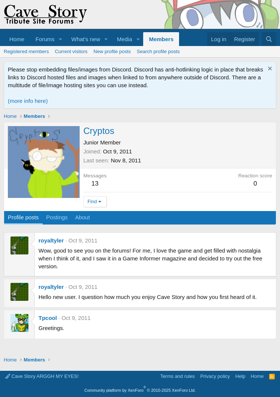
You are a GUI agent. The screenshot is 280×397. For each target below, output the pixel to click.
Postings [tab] (57, 217)
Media (124, 39)
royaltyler (51, 240)
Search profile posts (158, 51)
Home (16, 39)
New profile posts (112, 51)
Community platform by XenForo (140, 390)
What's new (85, 39)
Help (241, 376)
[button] (60, 39)
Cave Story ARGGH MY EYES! (42, 376)
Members (161, 39)
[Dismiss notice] (269, 69)
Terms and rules (177, 376)
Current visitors (71, 51)
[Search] (269, 39)
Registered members (26, 51)
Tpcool (48, 318)
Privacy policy (215, 376)
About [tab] (82, 217)
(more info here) (28, 101)
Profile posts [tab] (23, 217)
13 (95, 183)
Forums (45, 39)
